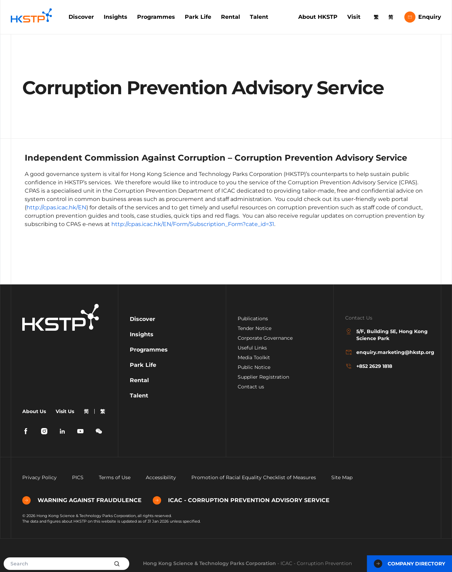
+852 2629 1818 (368, 366)
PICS (78, 477)
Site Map (341, 477)
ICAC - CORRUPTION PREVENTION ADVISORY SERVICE (241, 500)
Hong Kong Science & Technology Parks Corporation (209, 563)
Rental (230, 17)
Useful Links (252, 348)
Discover (81, 17)
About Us (34, 411)
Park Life (198, 17)
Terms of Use (114, 477)
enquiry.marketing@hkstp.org (387, 352)
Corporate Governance (265, 338)
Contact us (251, 387)
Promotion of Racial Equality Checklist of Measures (253, 477)
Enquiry (422, 17)
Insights (115, 17)
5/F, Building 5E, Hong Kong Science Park (386, 334)
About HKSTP (318, 17)
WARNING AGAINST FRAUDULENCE (82, 500)
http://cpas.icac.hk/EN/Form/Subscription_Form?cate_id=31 (192, 224)
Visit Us (65, 411)
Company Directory (409, 563)
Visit (353, 17)
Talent (259, 17)
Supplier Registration (263, 377)
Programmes (156, 17)
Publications (253, 318)
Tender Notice (254, 328)
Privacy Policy (39, 477)
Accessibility (161, 477)
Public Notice (254, 367)
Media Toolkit (254, 357)
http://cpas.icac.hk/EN (56, 207)
